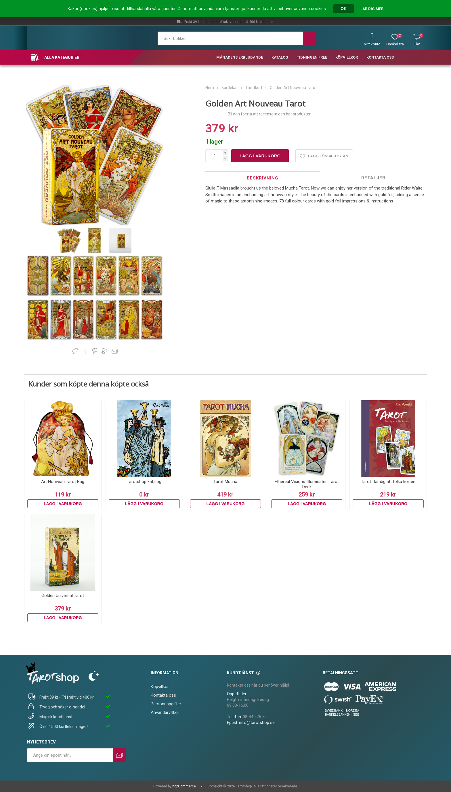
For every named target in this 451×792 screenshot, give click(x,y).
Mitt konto (372, 44)
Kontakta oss (163, 695)
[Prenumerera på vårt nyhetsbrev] (70, 755)
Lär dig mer (371, 9)
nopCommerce (184, 786)
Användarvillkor (165, 712)
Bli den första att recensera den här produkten (270, 114)
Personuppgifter (166, 703)
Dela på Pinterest (95, 351)
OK (344, 8)
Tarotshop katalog (144, 481)
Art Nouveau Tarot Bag (62, 481)
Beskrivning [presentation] (262, 178)
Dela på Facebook (85, 351)
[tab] (262, 178)
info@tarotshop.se (257, 722)
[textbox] (230, 38)
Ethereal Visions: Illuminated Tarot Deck (307, 484)
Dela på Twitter (75, 351)
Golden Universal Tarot (62, 595)
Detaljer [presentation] (373, 177)
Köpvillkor (160, 686)
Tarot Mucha (225, 481)
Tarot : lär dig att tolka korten (388, 481)
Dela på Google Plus (105, 351)
